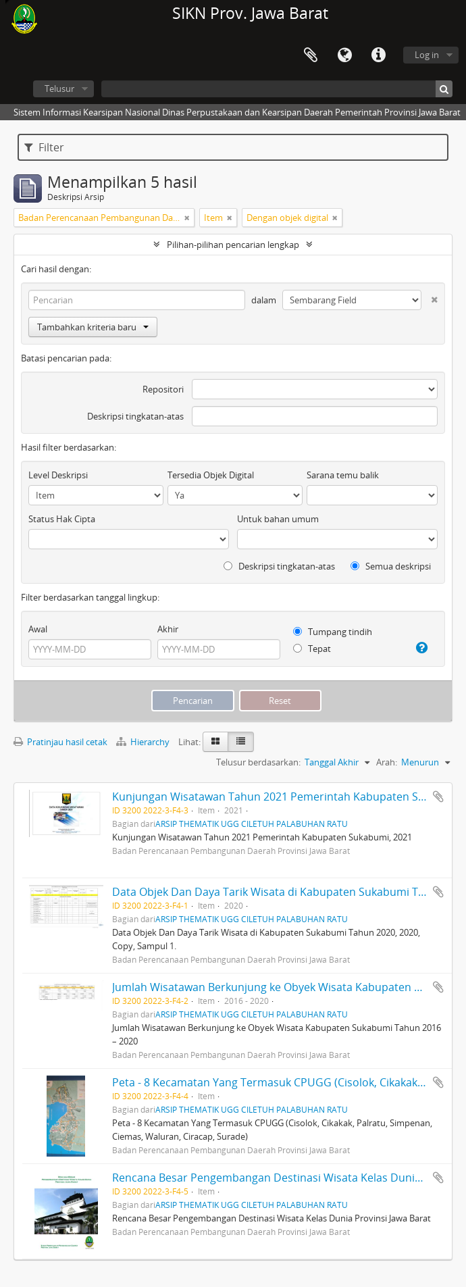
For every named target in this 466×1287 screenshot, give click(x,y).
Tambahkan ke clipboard (438, 796)
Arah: (386, 762)
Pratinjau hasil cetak (60, 742)
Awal (37, 629)
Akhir (167, 629)
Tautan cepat (378, 55)
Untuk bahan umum (278, 519)
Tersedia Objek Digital (210, 475)
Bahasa (344, 55)
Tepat (312, 648)
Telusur (59, 88)
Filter (44, 147)
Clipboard (311, 55)
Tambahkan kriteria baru (93, 327)
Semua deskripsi (391, 566)
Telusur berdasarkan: (258, 762)
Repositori (163, 389)
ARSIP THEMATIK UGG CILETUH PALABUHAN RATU (251, 823)
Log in (427, 55)
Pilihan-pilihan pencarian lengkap (233, 244)
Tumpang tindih (332, 632)
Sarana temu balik (343, 475)
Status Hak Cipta (61, 519)
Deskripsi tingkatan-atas (135, 416)
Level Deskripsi (58, 475)
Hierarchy (144, 742)
